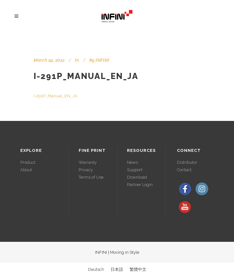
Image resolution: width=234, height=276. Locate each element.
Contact (184, 169)
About (26, 169)
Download (137, 177)
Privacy (86, 169)
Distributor (187, 162)
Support (134, 169)
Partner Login (140, 184)
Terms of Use (91, 177)
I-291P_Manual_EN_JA (86, 76)
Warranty (88, 162)
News (132, 162)
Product (27, 162)
